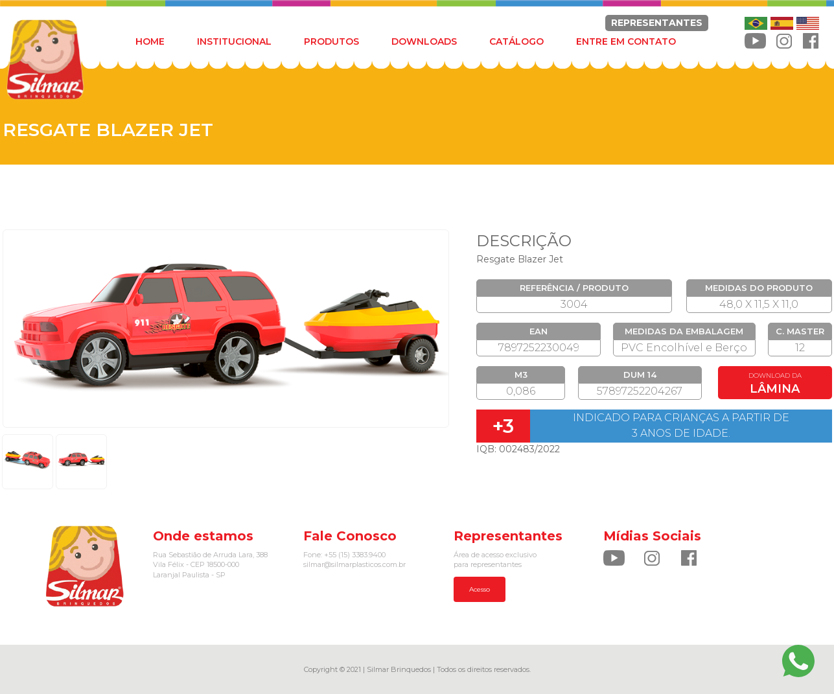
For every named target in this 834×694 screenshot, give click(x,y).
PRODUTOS (331, 41)
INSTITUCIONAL (234, 41)
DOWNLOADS (424, 41)
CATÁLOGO (516, 41)
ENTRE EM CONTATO (626, 41)
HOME (150, 41)
